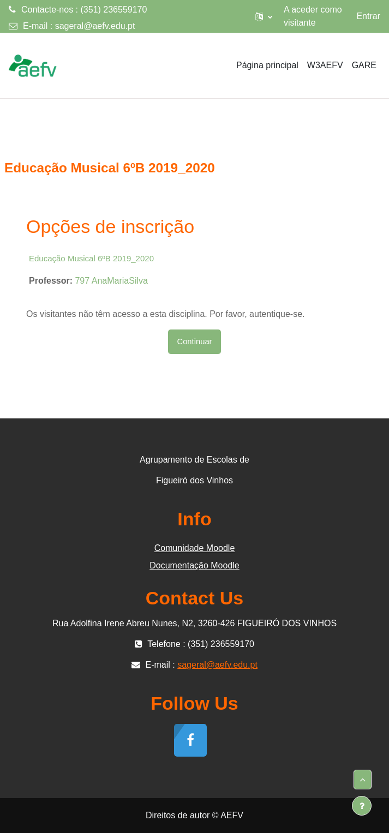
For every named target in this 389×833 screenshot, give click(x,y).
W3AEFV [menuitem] (325, 65)
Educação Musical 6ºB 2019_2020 (91, 258)
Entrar (368, 16)
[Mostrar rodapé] (362, 806)
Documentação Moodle (194, 565)
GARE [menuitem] (364, 65)
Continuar (194, 341)
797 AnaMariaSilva (111, 280)
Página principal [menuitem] (267, 65)
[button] (263, 16)
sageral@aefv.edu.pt (95, 26)
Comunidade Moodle (194, 548)
